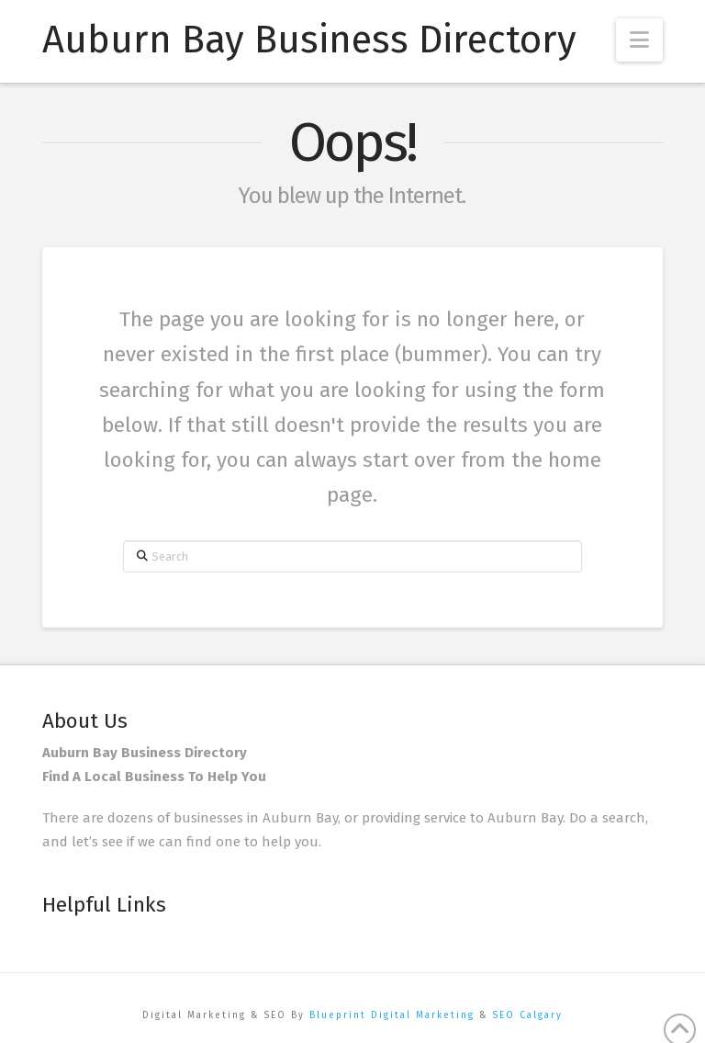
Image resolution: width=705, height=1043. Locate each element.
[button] (639, 40)
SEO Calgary (527, 1015)
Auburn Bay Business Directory (309, 39)
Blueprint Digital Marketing (392, 1015)
